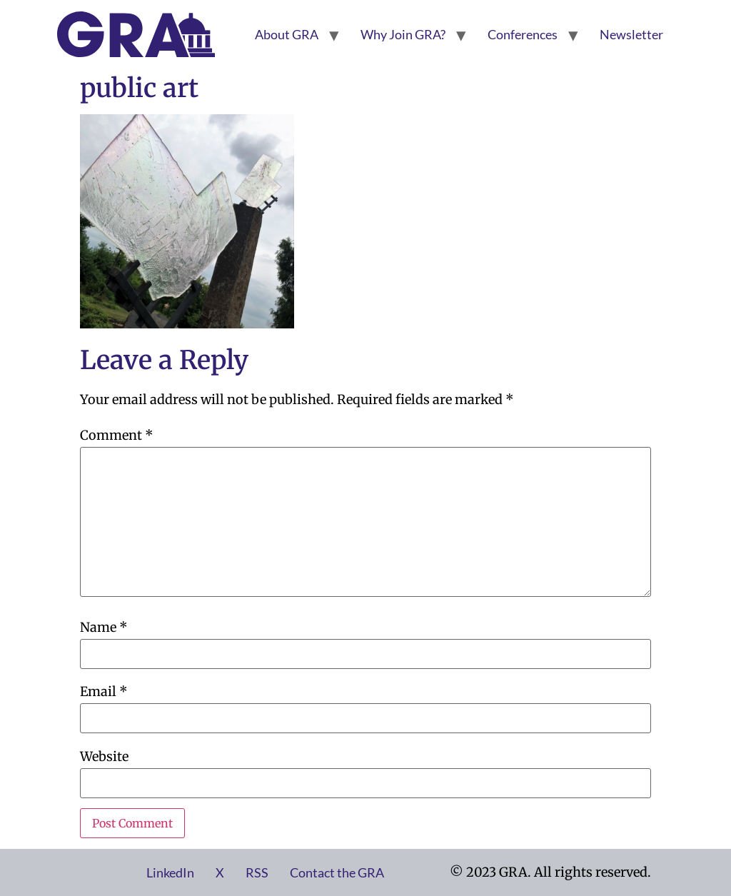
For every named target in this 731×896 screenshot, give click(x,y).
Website (104, 756)
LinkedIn (170, 872)
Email (104, 691)
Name (104, 627)
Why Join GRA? (403, 34)
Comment (116, 435)
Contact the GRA (337, 872)
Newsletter (631, 34)
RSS (257, 872)
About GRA (286, 34)
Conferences (523, 34)
